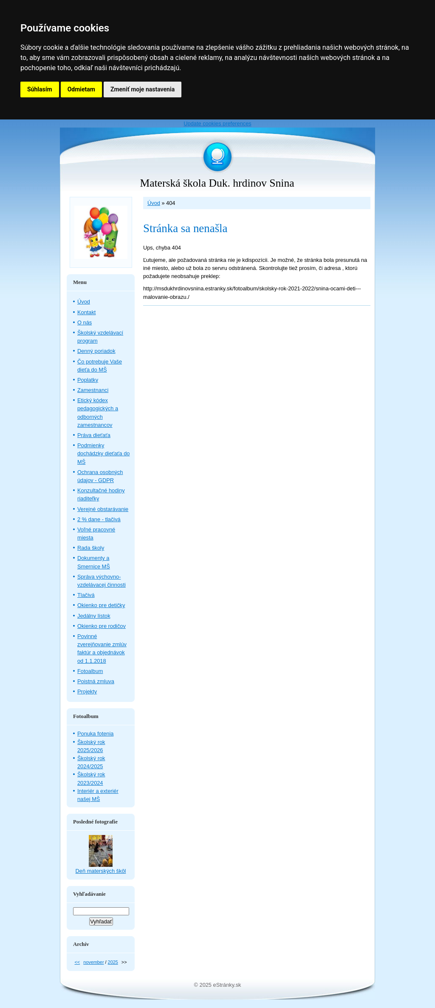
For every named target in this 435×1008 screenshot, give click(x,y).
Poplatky (87, 380)
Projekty (87, 691)
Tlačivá (86, 595)
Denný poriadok (96, 351)
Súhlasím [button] (39, 89)
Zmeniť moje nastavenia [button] (142, 89)
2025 (113, 962)
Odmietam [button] (81, 89)
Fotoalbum (90, 671)
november (93, 962)
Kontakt (86, 312)
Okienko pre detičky (101, 605)
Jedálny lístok (93, 616)
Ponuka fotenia (95, 733)
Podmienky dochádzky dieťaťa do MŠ (103, 453)
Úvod (153, 203)
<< (77, 962)
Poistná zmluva (95, 681)
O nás (84, 322)
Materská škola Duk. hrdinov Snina (217, 183)
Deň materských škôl (101, 871)
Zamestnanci (92, 390)
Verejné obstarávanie (102, 509)
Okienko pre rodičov (101, 626)
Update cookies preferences (217, 123)
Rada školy (90, 548)
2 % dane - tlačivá (99, 519)
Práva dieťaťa (93, 435)
